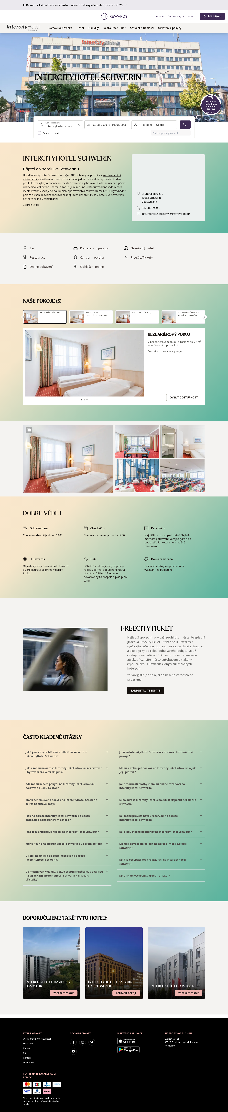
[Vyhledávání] (185, 125)
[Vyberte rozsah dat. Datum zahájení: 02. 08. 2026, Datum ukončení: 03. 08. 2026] (107, 125)
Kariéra (27, 1048)
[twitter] (91, 1042)
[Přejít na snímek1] (81, 399)
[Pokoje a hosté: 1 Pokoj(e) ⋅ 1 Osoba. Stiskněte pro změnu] (154, 125)
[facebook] (73, 1042)
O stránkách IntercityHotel (37, 1038)
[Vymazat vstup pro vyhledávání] (78, 124)
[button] (68, 459)
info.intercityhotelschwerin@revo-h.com (165, 213)
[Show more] (29, 430)
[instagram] (82, 1042)
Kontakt (27, 1057)
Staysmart (28, 1043)
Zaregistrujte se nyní (146, 690)
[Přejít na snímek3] (87, 399)
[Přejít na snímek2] (84, 399)
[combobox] (60, 125)
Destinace (28, 1062)
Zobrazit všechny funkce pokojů (165, 351)
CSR (25, 1053)
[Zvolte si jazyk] (176, 16)
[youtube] (73, 1051)
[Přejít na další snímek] (205, 317)
